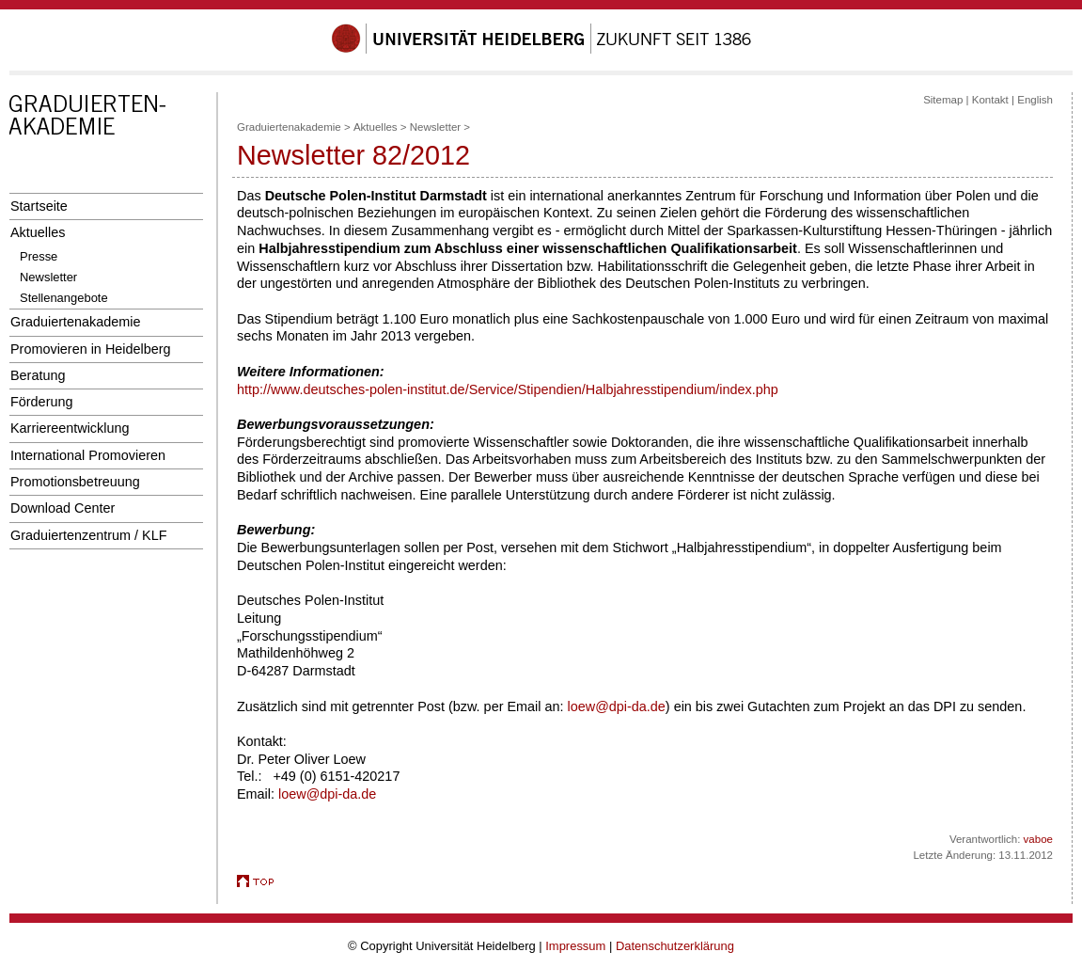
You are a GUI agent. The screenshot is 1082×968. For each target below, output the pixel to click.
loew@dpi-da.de (617, 706)
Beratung (37, 375)
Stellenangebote (64, 298)
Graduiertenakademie (75, 321)
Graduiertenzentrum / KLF (88, 535)
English (1035, 99)
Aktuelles (37, 232)
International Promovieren (87, 455)
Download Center (62, 508)
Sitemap (943, 99)
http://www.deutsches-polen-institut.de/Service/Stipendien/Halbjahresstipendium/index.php (507, 389)
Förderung (41, 401)
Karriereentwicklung (70, 428)
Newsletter (48, 277)
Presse (38, 256)
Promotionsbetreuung (75, 481)
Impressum (575, 946)
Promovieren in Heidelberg (90, 349)
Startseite (39, 206)
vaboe (1038, 839)
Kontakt (990, 99)
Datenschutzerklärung (675, 946)
